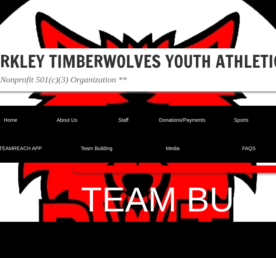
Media (173, 148)
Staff (123, 120)
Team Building (96, 148)
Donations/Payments (182, 120)
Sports (241, 120)
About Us (67, 120)
